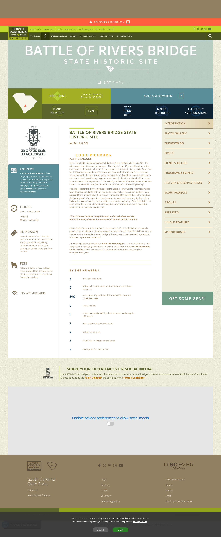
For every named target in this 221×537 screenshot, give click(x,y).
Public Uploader (93, 380)
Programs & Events (124, 36)
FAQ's (102, 482)
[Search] (210, 36)
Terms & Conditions (134, 380)
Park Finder (35, 36)
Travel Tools (35, 29)
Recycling (104, 488)
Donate (167, 488)
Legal (166, 500)
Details (100, 529)
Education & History (88, 36)
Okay (120, 529)
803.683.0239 (57, 114)
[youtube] (120, 469)
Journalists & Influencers (41, 499)
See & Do (73, 36)
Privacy (167, 494)
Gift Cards (100, 29)
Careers (103, 494)
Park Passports (86, 29)
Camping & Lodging (59, 36)
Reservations (70, 29)
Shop (109, 29)
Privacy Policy (140, 521)
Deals (59, 29)
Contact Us (34, 493)
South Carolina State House (178, 506)
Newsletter (49, 29)
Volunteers (105, 500)
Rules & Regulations (110, 506)
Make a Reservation (174, 482)
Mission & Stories (106, 36)
